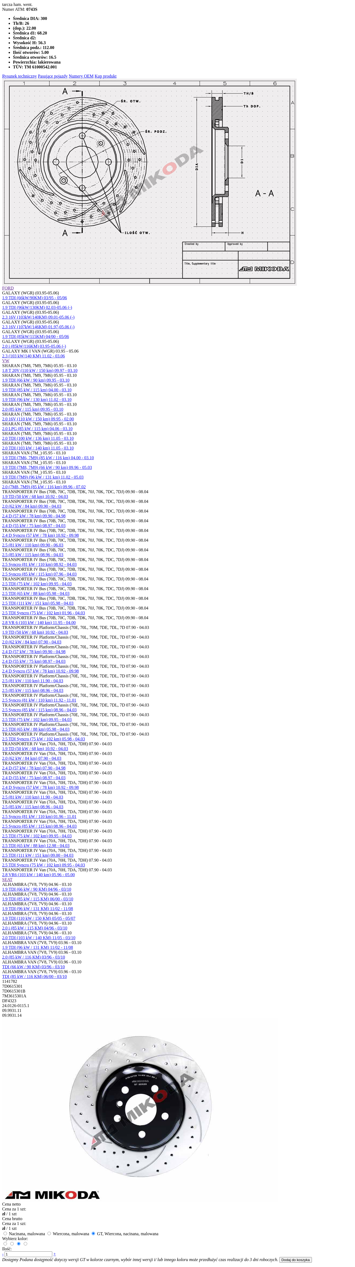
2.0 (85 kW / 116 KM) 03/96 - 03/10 (33, 957)
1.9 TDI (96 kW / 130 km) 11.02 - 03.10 (36, 399)
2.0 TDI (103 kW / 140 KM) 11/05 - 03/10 (38, 937)
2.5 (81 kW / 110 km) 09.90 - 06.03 (32, 545)
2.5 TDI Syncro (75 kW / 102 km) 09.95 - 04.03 (43, 865)
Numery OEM (81, 76)
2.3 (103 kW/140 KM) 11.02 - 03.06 (33, 356)
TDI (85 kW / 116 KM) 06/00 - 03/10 (34, 976)
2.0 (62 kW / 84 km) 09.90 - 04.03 (31, 506)
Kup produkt (105, 76)
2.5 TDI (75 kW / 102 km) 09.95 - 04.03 (37, 584)
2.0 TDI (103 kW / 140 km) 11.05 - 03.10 (38, 448)
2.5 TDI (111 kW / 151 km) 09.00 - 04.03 (38, 855)
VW (5, 360)
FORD (8, 288)
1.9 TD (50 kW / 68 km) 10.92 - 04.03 (35, 496)
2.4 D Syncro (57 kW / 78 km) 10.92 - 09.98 (40, 535)
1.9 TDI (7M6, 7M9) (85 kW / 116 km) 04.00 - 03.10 (48, 457)
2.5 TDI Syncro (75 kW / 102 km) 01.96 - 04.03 (43, 613)
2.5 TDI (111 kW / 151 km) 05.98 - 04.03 (38, 603)
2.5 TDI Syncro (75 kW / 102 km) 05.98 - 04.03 (43, 739)
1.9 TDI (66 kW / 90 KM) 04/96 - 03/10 (36, 889)
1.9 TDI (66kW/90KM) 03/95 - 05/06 (34, 297)
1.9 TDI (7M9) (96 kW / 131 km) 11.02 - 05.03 (42, 477)
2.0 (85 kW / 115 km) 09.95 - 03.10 (32, 409)
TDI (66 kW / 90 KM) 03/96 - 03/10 (33, 967)
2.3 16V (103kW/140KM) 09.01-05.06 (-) (38, 317)
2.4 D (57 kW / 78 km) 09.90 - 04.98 (33, 516)
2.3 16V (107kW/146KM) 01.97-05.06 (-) (38, 327)
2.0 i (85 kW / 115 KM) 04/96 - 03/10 (34, 928)
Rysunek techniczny (19, 76)
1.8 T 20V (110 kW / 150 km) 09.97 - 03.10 (40, 370)
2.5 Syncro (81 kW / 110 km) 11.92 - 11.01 (39, 700)
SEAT (7, 879)
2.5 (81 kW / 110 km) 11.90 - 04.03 (32, 680)
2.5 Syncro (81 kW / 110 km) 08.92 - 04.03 (39, 564)
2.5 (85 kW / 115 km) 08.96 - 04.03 (32, 554)
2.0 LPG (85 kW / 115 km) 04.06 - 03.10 (37, 428)
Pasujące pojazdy (53, 76)
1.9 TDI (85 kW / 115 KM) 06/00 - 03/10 (37, 899)
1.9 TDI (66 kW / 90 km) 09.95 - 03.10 (35, 380)
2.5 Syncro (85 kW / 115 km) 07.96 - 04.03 (39, 574)
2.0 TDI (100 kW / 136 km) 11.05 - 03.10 (38, 438)
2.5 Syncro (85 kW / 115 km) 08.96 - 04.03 (39, 710)
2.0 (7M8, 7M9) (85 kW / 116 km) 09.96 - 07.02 (44, 487)
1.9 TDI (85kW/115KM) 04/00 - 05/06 (35, 336)
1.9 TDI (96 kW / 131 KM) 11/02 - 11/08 (37, 908)
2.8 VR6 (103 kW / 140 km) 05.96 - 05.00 (38, 874)
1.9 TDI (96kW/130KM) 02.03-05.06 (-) (37, 307)
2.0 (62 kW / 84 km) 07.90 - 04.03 (31, 642)
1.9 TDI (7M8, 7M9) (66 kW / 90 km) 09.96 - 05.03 (47, 467)
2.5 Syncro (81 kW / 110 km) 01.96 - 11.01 (39, 816)
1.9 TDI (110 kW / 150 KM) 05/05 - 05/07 (38, 918)
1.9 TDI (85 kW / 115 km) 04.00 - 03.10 (36, 390)
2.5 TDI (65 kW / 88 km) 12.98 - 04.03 (35, 845)
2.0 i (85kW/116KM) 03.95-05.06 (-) (34, 346)
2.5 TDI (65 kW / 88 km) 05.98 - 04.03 (35, 593)
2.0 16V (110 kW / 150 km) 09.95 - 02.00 (38, 419)
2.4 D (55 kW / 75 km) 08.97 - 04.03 (33, 525)
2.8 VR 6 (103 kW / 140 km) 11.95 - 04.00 (39, 622)
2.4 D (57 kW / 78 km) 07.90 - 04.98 (33, 768)
